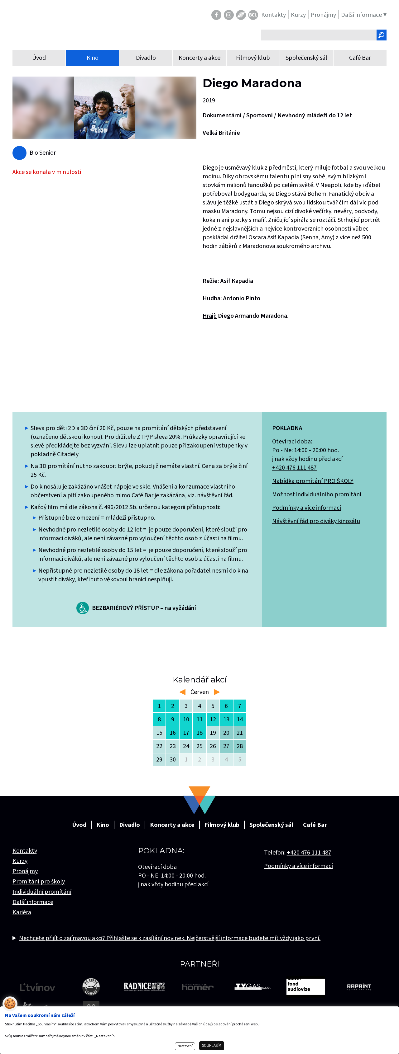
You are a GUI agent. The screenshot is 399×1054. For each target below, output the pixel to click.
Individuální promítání (41, 892)
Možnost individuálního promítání (316, 494)
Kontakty (24, 850)
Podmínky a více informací (306, 508)
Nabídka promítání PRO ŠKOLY (312, 481)
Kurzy (19, 861)
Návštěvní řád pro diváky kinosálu (316, 521)
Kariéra (21, 912)
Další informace (32, 902)
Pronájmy (25, 871)
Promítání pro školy (38, 881)
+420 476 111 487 (294, 467)
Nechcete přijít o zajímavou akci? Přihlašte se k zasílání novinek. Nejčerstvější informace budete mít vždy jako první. (169, 938)
